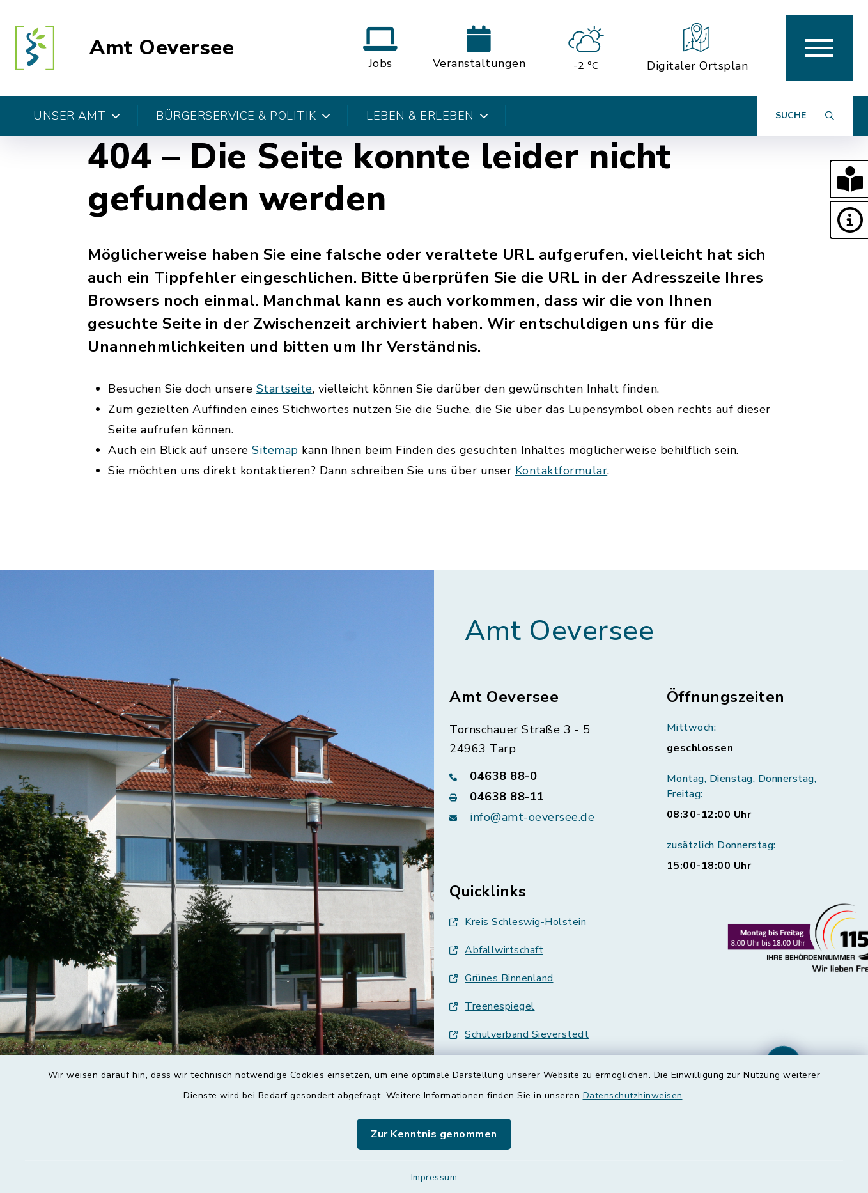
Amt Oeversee (161, 48)
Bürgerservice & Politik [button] (243, 115)
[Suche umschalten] (805, 116)
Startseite (284, 388)
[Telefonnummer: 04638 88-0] (542, 776)
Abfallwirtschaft (496, 950)
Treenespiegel (492, 1006)
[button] (849, 179)
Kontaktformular (561, 470)
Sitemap (275, 450)
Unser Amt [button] (76, 115)
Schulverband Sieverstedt (519, 1034)
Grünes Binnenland (501, 978)
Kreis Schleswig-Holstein (517, 922)
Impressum (434, 1177)
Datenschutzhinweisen (633, 1095)
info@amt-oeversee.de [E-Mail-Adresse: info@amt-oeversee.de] (532, 817)
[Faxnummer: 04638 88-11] (542, 796)
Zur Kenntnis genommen (434, 1134)
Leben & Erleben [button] (427, 115)
